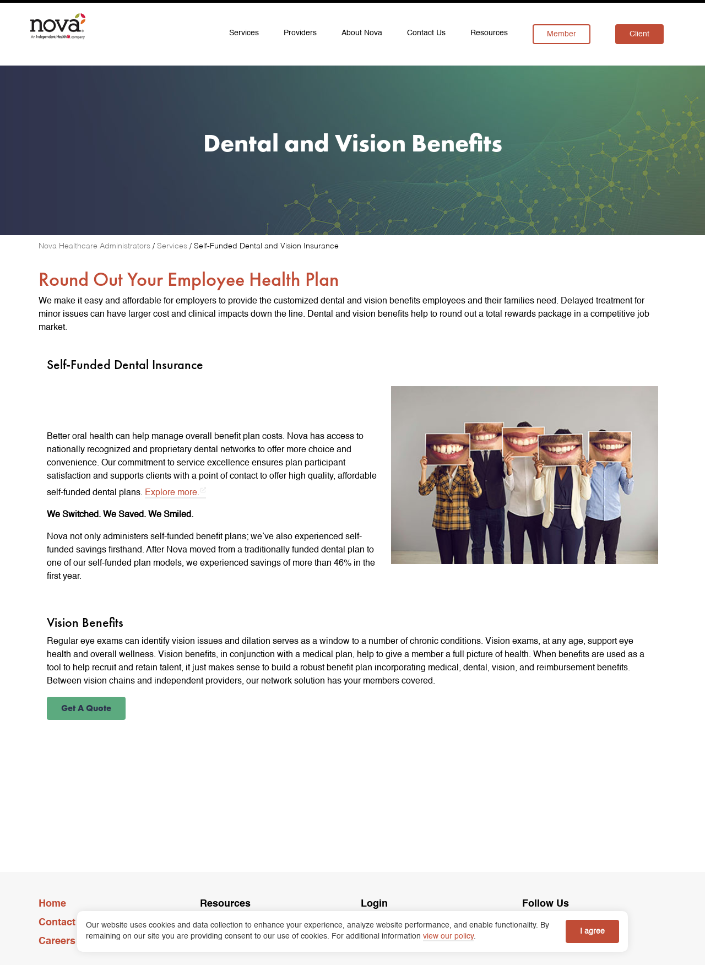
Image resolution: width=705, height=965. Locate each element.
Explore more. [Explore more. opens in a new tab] (172, 493)
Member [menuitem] (561, 34)
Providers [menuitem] (300, 33)
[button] (86, 708)
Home (52, 904)
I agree (592, 931)
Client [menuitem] (639, 34)
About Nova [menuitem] (361, 33)
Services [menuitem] (244, 33)
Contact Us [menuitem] (426, 33)
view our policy (448, 936)
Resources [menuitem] (489, 33)
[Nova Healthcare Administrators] (96, 246)
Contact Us (65, 923)
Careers (57, 941)
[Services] (173, 246)
